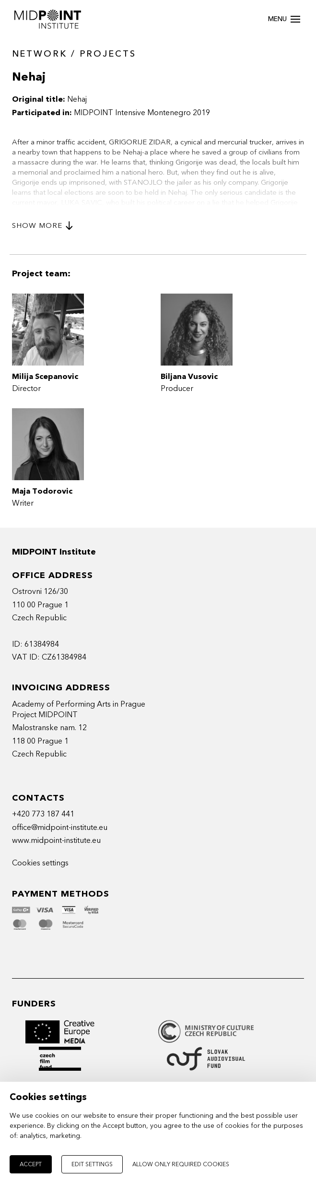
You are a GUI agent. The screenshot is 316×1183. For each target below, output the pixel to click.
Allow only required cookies (180, 1164)
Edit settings (92, 1164)
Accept (31, 1164)
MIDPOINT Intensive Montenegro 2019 (142, 112)
